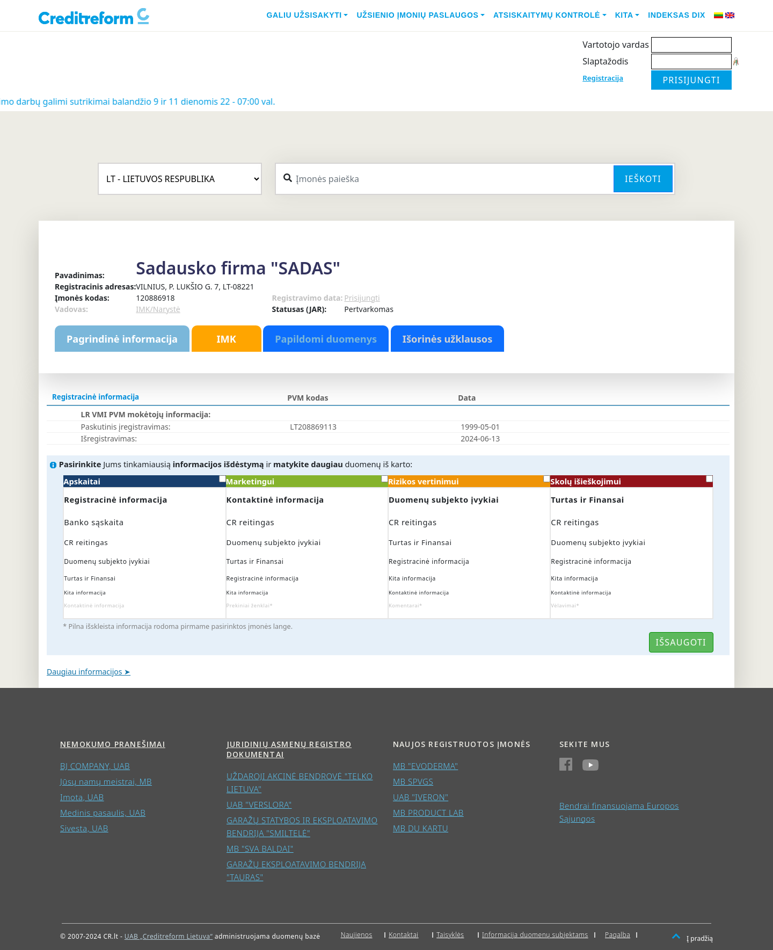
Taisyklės (450, 934)
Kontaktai (404, 934)
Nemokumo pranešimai (112, 744)
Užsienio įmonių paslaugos (417, 15)
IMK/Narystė (158, 309)
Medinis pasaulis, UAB (102, 812)
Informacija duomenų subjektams (535, 934)
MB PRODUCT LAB (428, 812)
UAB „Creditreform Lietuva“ (169, 936)
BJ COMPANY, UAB (95, 765)
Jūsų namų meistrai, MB (106, 781)
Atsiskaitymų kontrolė (546, 15)
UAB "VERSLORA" (259, 804)
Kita (624, 15)
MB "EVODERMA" (425, 765)
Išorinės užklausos (448, 338)
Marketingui (307, 481)
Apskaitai (144, 481)
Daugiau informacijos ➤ (88, 671)
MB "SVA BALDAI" (260, 848)
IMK (226, 338)
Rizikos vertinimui (469, 481)
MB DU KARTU (420, 828)
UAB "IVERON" (420, 797)
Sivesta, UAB (84, 828)
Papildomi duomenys (326, 338)
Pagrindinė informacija (122, 338)
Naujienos (357, 934)
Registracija (602, 78)
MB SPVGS (413, 781)
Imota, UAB (82, 797)
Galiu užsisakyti (304, 15)
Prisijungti (362, 298)
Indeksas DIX (676, 15)
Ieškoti (643, 179)
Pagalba (617, 934)
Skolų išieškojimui (631, 481)
